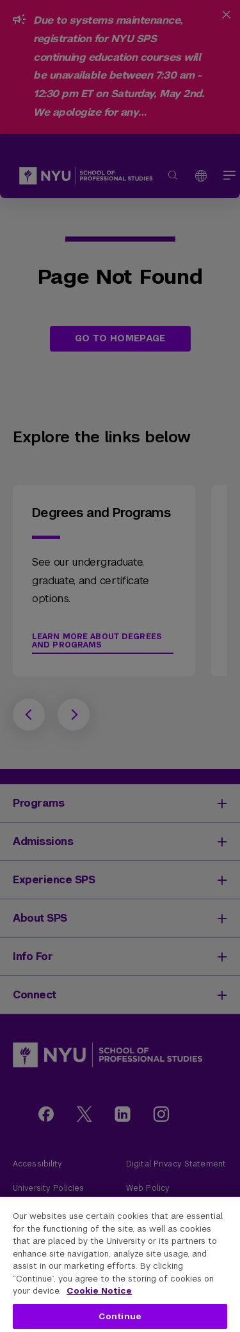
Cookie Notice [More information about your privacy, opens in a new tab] (99, 1290)
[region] (120, 1264)
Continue (120, 1316)
